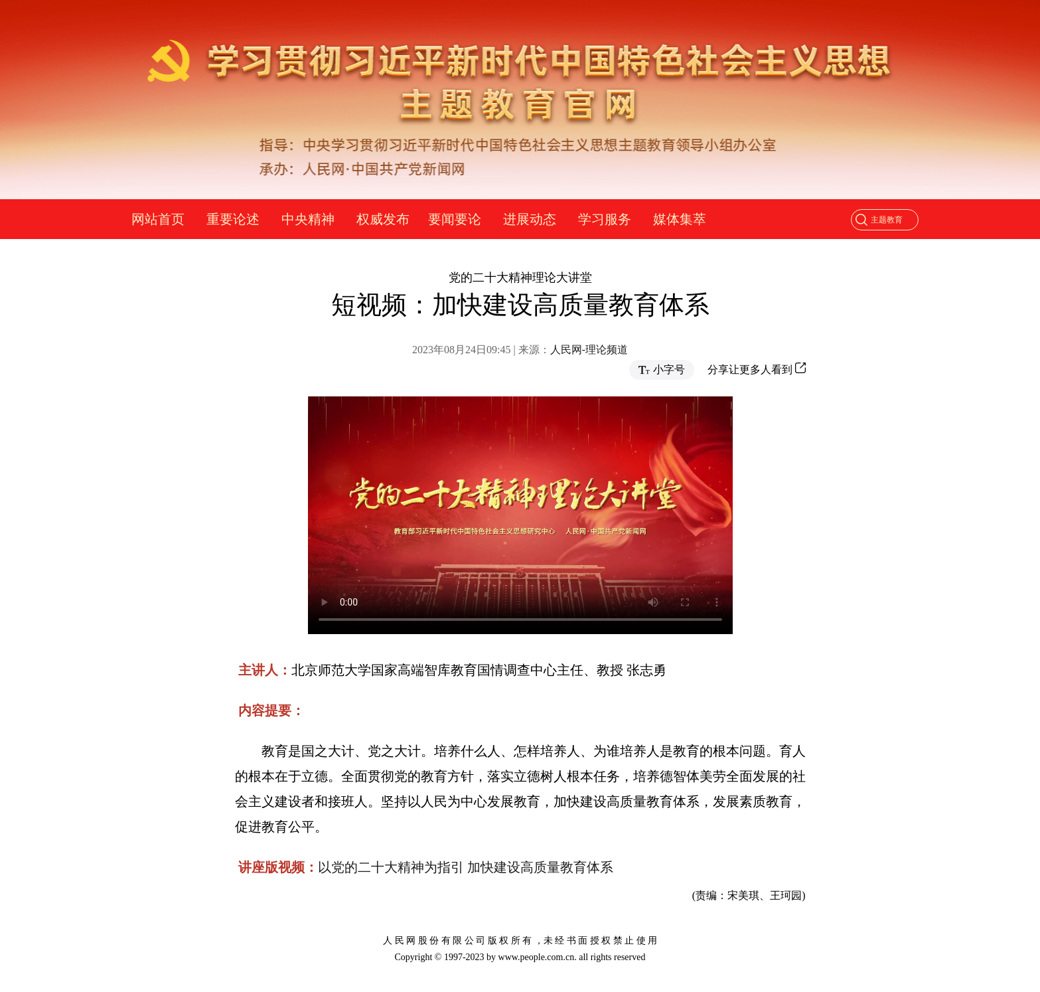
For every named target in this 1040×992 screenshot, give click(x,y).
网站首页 (158, 219)
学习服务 (604, 219)
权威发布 (382, 219)
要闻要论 (454, 219)
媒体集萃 (679, 219)
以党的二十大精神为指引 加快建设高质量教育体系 (465, 867)
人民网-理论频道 (589, 349)
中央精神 (307, 219)
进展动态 (529, 219)
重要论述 (233, 219)
